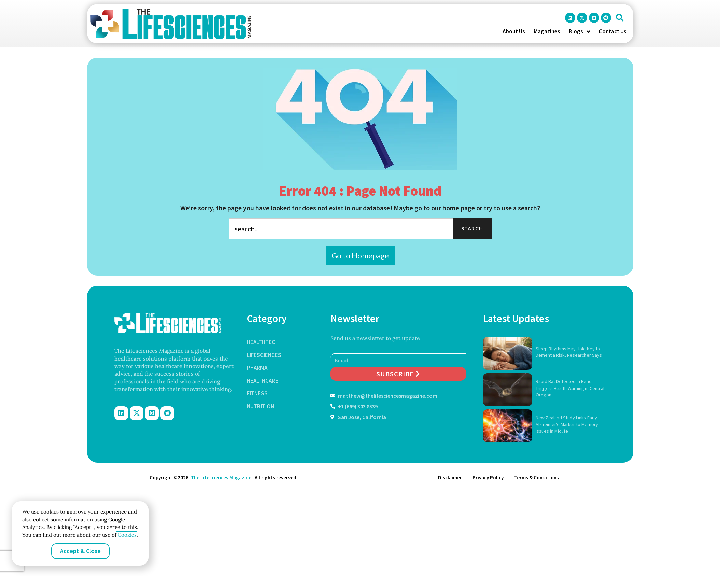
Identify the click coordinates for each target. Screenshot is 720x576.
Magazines (547, 31)
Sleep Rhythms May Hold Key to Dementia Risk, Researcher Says (569, 352)
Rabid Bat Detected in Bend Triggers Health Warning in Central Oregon (570, 388)
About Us (514, 31)
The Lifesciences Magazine (221, 477)
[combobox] (341, 228)
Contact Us (612, 31)
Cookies (126, 535)
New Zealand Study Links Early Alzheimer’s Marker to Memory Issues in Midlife (567, 424)
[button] (619, 18)
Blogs (579, 31)
